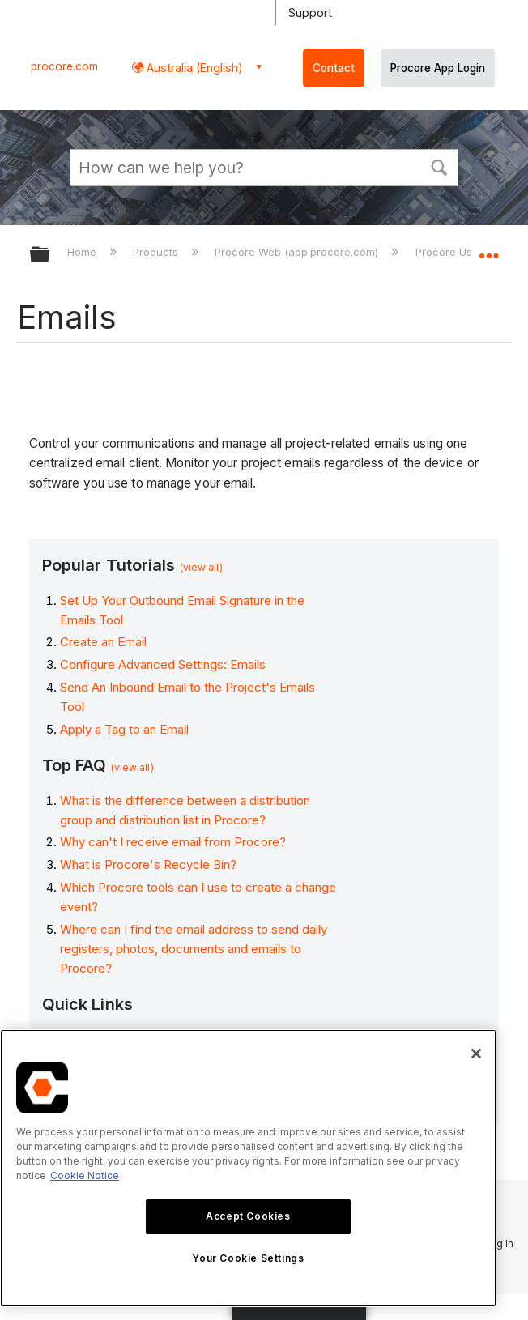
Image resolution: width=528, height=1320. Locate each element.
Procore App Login (437, 68)
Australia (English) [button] (193, 68)
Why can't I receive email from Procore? (173, 841)
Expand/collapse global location (488, 249)
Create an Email (103, 641)
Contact (334, 68)
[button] (438, 166)
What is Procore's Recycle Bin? (148, 864)
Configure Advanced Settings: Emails (163, 664)
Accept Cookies (248, 1216)
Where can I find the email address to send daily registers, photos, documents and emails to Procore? (193, 949)
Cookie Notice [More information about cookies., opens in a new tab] (84, 1175)
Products (157, 251)
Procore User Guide (467, 251)
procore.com (64, 66)
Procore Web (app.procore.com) (298, 251)
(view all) (201, 567)
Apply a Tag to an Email (124, 729)
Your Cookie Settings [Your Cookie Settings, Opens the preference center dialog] (248, 1258)
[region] (248, 1168)
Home (83, 251)
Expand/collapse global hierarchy (50, 255)
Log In (498, 1243)
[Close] (476, 1053)
